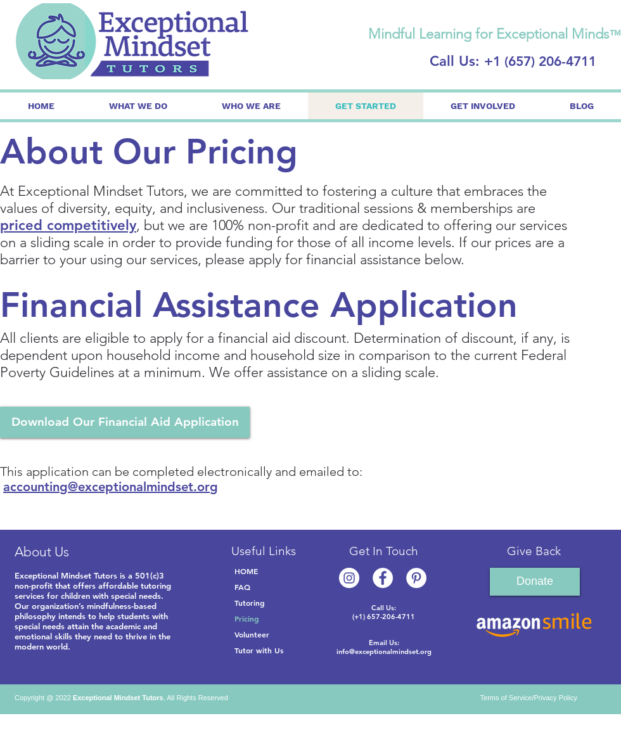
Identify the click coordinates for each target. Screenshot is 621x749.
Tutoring (249, 603)
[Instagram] (349, 578)
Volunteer (251, 634)
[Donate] (535, 582)
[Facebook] (383, 578)
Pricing (246, 618)
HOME (246, 571)
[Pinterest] (416, 578)
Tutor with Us (258, 650)
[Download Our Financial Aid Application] (125, 422)
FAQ (242, 587)
